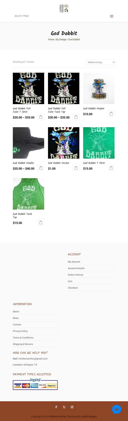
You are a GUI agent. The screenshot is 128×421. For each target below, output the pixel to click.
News (16, 318)
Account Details (76, 268)
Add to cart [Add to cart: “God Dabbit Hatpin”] (111, 113)
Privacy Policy (20, 331)
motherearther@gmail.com (33, 358)
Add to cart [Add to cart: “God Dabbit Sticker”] (76, 167)
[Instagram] (72, 407)
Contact (17, 324)
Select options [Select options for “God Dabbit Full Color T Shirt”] (41, 116)
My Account (74, 261)
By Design (61, 39)
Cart (70, 281)
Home (51, 39)
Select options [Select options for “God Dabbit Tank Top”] (41, 222)
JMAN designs (89, 416)
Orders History (75, 274)
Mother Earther (58, 416)
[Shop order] (100, 62)
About (16, 311)
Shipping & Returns (23, 344)
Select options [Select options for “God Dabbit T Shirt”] (111, 167)
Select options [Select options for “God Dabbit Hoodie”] (41, 167)
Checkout (73, 287)
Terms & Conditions (23, 337)
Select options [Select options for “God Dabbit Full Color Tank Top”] (76, 116)
